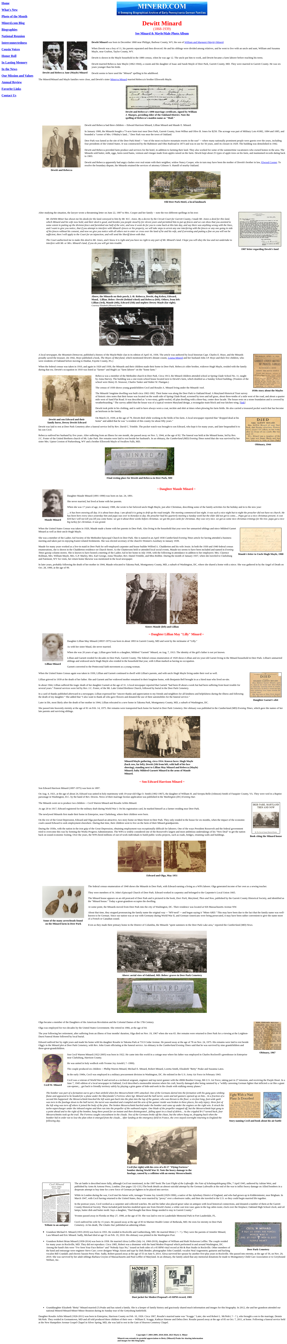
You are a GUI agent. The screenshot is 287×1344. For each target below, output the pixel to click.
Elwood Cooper (269, 162)
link (243, 402)
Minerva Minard (118, 79)
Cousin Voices (11, 49)
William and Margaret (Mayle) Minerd (203, 42)
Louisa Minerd (175, 357)
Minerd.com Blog (13, 23)
